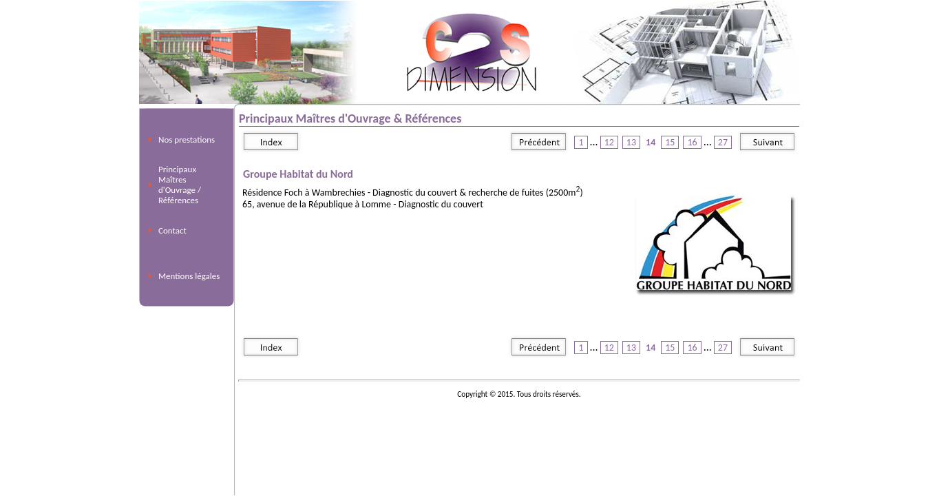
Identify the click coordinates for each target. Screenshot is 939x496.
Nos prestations (186, 139)
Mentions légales (189, 276)
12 (609, 142)
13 (631, 142)
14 (650, 142)
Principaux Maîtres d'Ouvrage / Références (179, 184)
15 (670, 142)
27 (723, 142)
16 (692, 142)
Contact (172, 230)
